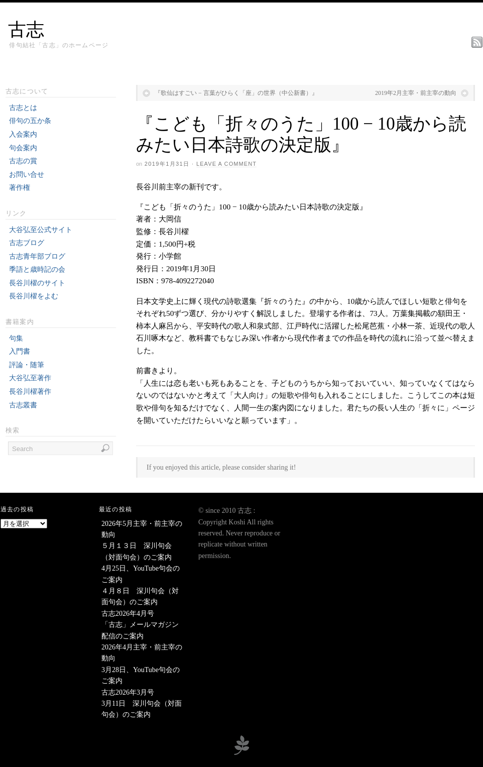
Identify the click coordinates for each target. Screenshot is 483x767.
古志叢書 (23, 405)
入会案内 (23, 134)
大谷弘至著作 (30, 378)
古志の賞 (23, 161)
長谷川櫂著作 (30, 391)
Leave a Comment (226, 164)
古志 (26, 30)
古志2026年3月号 (127, 692)
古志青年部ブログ (37, 256)
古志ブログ (26, 243)
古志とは (23, 108)
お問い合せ (26, 174)
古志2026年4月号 (127, 613)
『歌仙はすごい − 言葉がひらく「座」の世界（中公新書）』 (236, 92)
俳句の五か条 (30, 121)
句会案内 (23, 148)
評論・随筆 (26, 365)
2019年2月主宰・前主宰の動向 (415, 92)
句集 (16, 338)
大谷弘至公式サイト (40, 230)
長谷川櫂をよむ (33, 296)
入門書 (19, 351)
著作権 (19, 187)
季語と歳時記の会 (37, 269)
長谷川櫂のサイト (37, 283)
